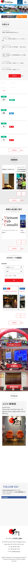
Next (24, 194)
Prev (19, 194)
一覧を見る (14, 76)
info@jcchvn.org (16, 551)
